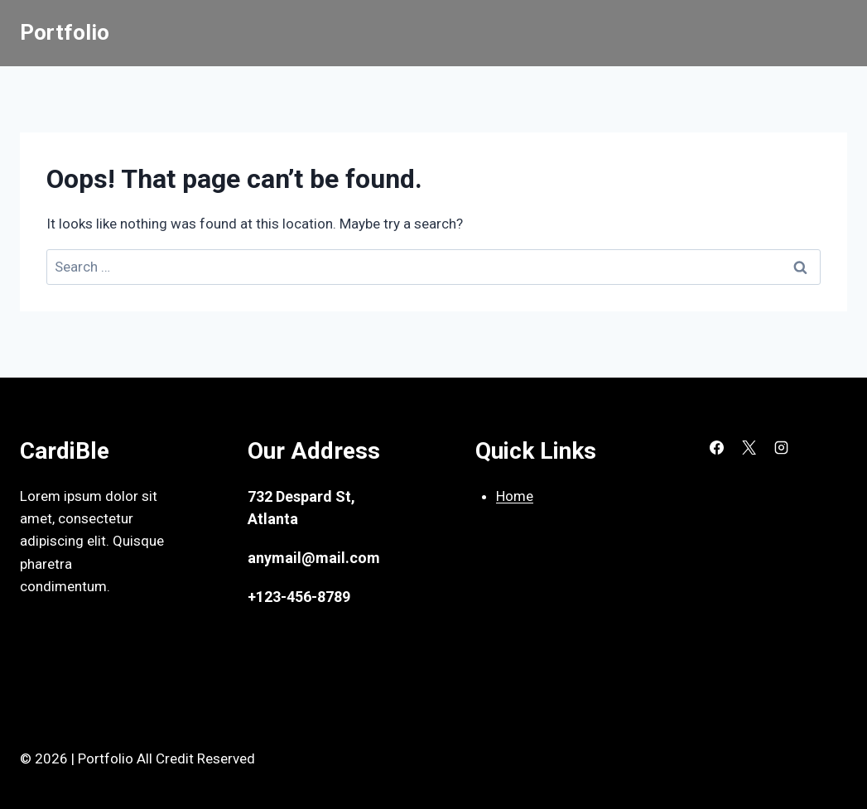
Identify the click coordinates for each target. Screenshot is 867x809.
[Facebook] (716, 448)
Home (514, 496)
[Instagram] (781, 448)
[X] (749, 448)
